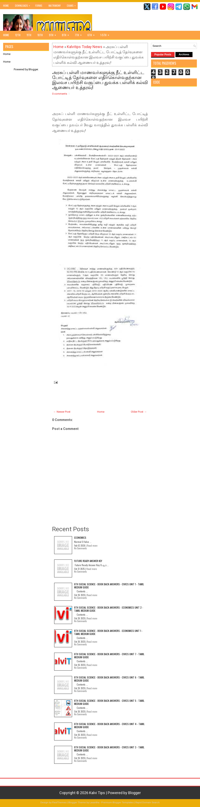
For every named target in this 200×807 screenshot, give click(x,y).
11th (29, 35)
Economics (80, 537)
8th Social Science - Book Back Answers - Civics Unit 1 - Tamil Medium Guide (109, 585)
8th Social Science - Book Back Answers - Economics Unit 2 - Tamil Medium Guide (108, 609)
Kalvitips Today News (84, 47)
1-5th (106, 34)
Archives (184, 54)
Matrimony (55, 5)
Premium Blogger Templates (117, 802)
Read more (92, 545)
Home (6, 5)
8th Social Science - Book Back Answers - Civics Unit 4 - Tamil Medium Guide (109, 725)
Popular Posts (162, 54)
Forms (38, 5)
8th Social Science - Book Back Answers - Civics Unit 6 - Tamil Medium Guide (109, 679)
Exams (72, 4)
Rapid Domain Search (147, 802)
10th (40, 35)
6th (92, 34)
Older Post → (139, 411)
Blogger (33, 69)
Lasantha (94, 802)
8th (67, 34)
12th (17, 35)
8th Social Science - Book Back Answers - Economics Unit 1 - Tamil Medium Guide (108, 632)
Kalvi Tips (97, 793)
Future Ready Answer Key (88, 561)
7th (79, 34)
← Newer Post (61, 411)
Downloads (23, 4)
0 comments (59, 93)
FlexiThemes (59, 802)
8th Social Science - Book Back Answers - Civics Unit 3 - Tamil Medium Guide (109, 748)
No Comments (80, 548)
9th (54, 34)
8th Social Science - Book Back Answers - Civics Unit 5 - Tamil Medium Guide (109, 702)
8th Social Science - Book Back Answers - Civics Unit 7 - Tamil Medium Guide (109, 655)
